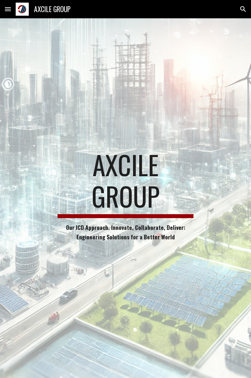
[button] (8, 9)
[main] (125, 198)
